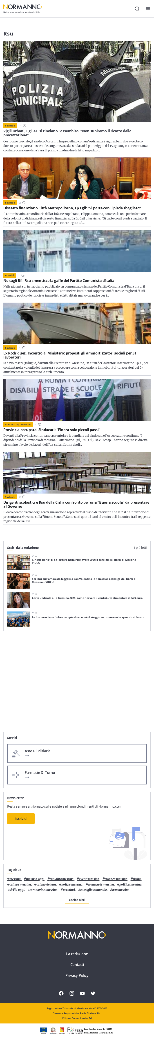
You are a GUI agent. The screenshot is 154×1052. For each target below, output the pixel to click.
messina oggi (35, 879)
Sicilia (137, 879)
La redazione (77, 953)
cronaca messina (116, 879)
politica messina (130, 884)
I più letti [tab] (140, 547)
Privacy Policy (77, 975)
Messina (15, 879)
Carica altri (77, 900)
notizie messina (72, 884)
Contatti (77, 964)
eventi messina (89, 879)
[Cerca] (137, 8)
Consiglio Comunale (93, 890)
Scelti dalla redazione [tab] (23, 547)
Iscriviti (21, 818)
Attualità (9, 275)
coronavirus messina (43, 890)
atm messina (121, 890)
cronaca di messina (101, 884)
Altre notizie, (12, 424)
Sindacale (10, 125)
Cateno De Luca (46, 884)
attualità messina (62, 879)
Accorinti (69, 890)
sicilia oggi (16, 890)
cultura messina (20, 884)
